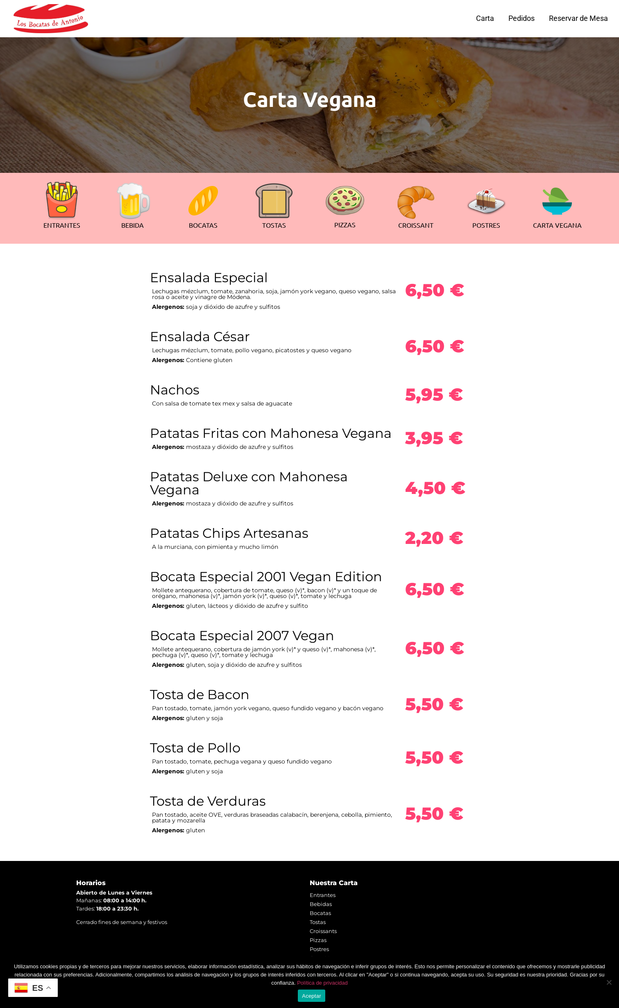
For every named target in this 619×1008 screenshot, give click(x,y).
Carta (485, 18)
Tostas (318, 922)
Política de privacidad (322, 983)
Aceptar (311, 996)
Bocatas (320, 913)
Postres (319, 949)
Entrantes (323, 895)
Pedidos (521, 18)
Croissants (323, 931)
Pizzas (318, 940)
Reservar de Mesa (578, 18)
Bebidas (321, 904)
